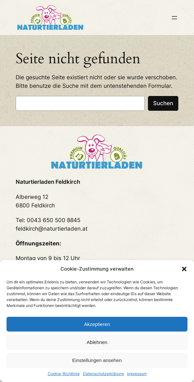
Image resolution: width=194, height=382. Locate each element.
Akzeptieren (97, 324)
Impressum (137, 373)
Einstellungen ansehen (97, 360)
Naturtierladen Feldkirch (48, 182)
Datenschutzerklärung (103, 373)
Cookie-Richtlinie (64, 373)
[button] (184, 269)
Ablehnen (97, 342)
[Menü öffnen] (174, 18)
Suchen (163, 103)
